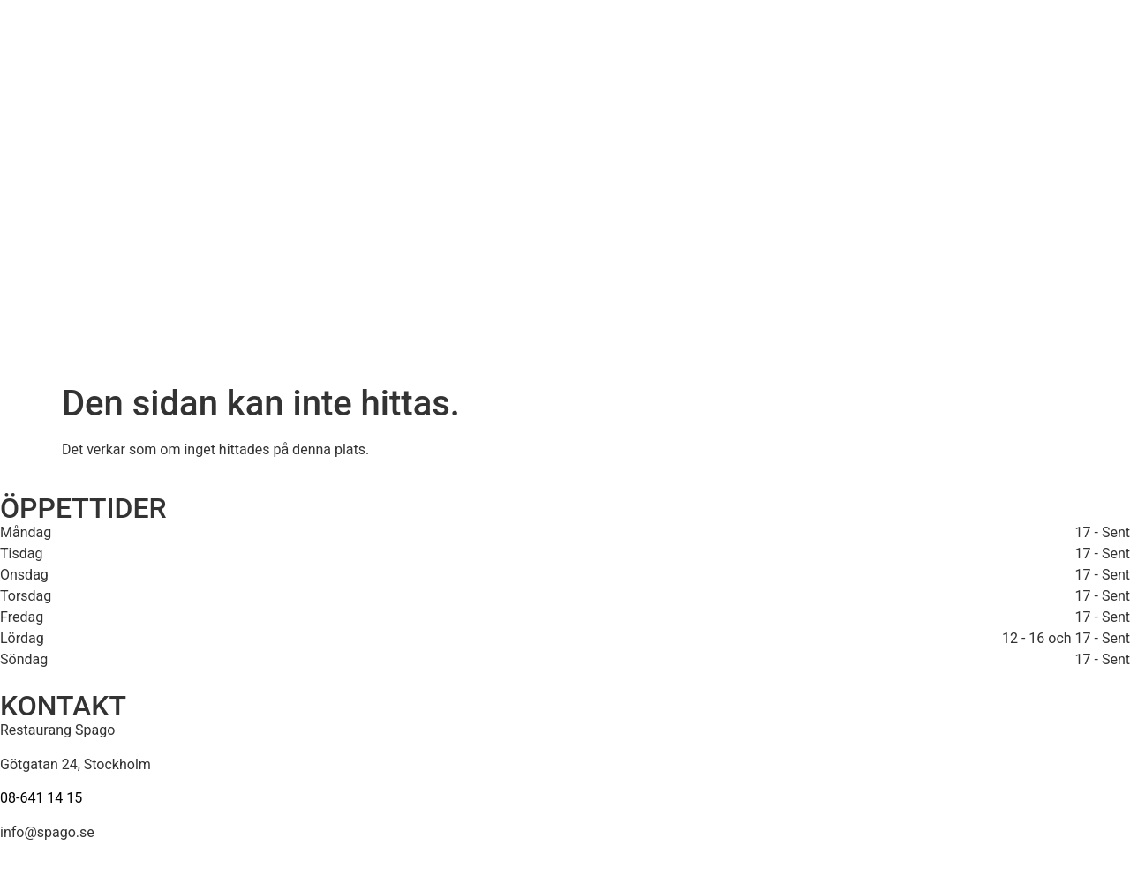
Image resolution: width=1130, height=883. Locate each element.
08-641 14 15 (41, 797)
